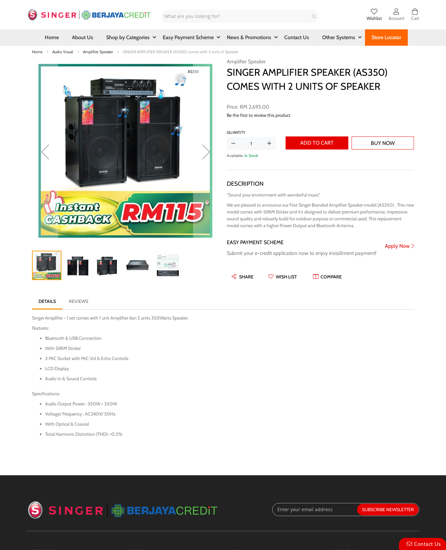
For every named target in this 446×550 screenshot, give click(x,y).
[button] (45, 151)
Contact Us (427, 544)
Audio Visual (63, 51)
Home (37, 51)
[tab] (47, 301)
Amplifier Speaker (98, 51)
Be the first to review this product (258, 115)
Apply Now (397, 246)
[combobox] (240, 16)
